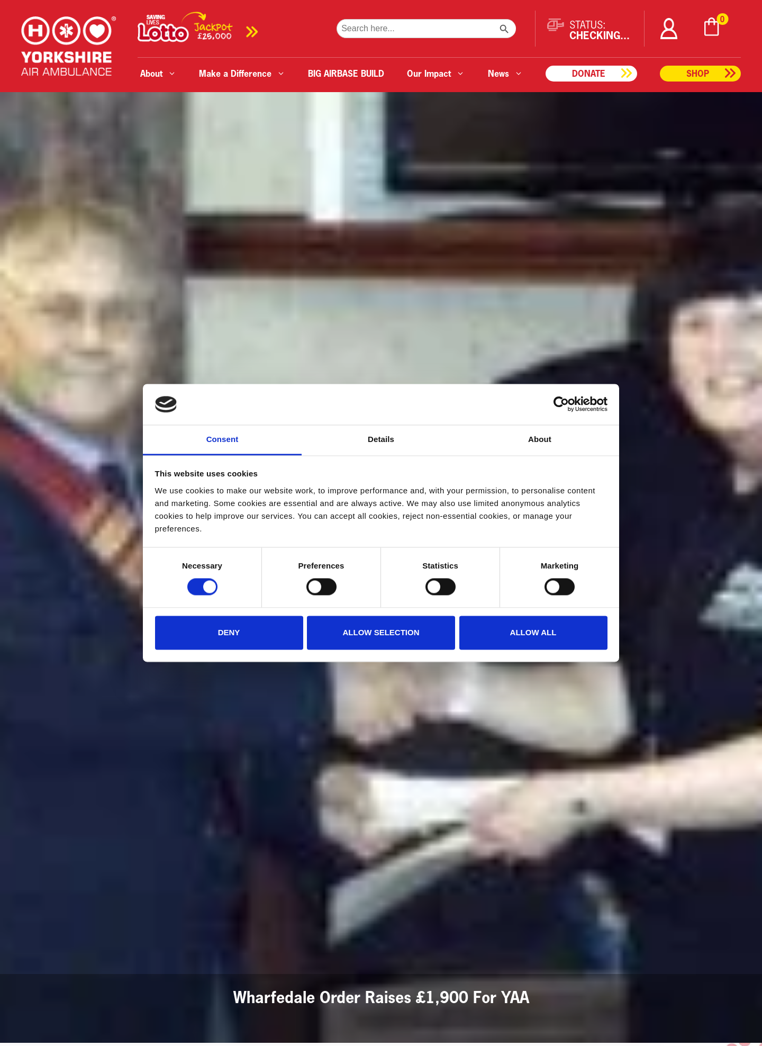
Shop (697, 73)
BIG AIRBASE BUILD (346, 73)
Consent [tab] (222, 439)
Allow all (533, 632)
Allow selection (381, 632)
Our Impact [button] (436, 73)
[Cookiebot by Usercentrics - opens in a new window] (561, 404)
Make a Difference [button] (242, 73)
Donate (588, 73)
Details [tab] (381, 439)
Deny (229, 632)
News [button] (505, 73)
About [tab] (539, 439)
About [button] (158, 73)
